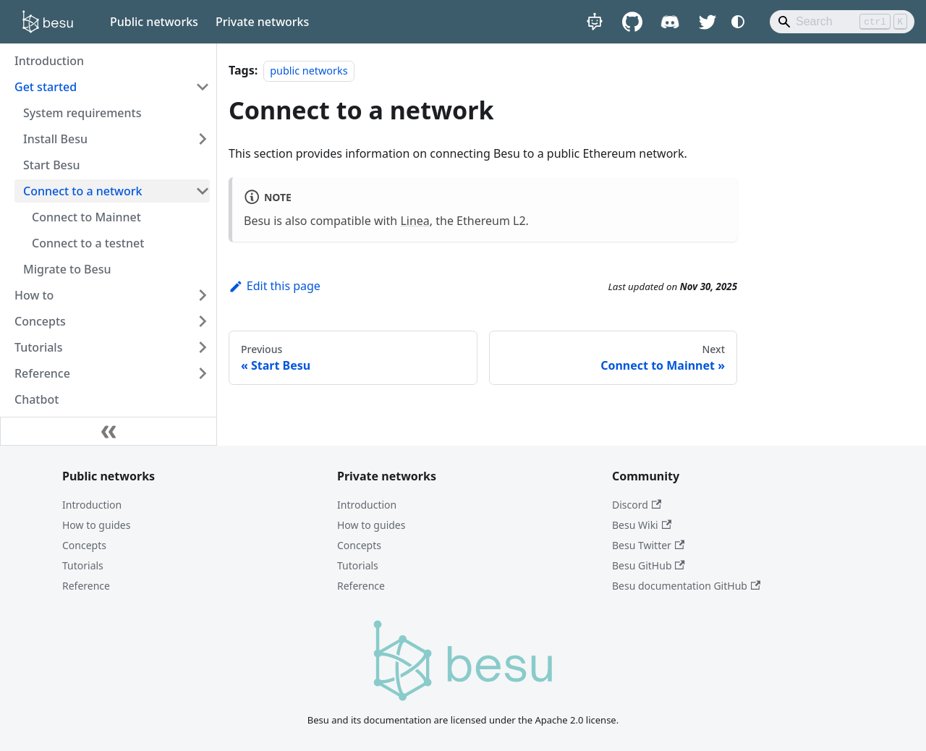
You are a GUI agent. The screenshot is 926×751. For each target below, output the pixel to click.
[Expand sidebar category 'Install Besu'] (202, 138)
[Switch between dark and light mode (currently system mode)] (737, 21)
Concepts (84, 545)
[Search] (842, 21)
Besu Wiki (641, 525)
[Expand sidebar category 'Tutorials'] (202, 347)
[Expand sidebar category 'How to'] (202, 295)
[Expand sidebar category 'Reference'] (202, 373)
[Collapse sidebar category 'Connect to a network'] (202, 191)
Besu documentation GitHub (686, 586)
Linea (414, 221)
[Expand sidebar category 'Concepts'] (202, 321)
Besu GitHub (648, 565)
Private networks (262, 22)
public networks (308, 70)
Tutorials (82, 565)
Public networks (154, 22)
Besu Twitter (648, 545)
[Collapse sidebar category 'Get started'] (202, 86)
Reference (86, 586)
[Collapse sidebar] (108, 431)
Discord (636, 505)
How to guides (96, 525)
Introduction (92, 505)
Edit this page (274, 286)
